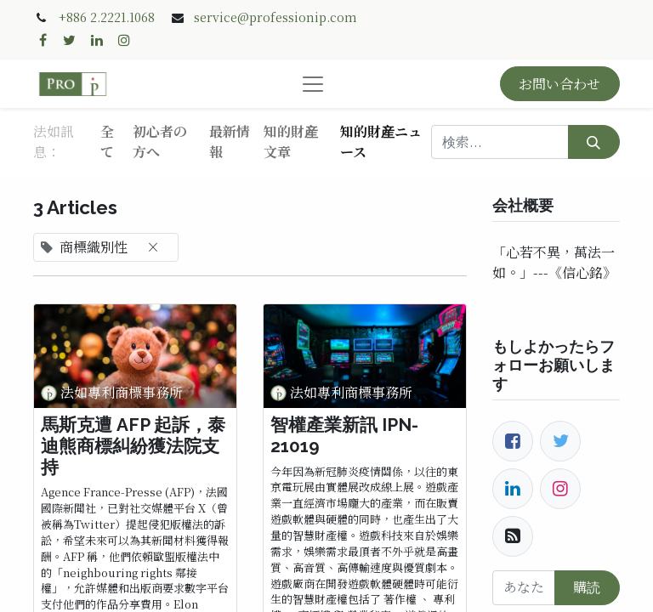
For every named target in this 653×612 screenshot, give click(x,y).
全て (107, 142)
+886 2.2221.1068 (107, 17)
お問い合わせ (559, 84)
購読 (586, 587)
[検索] (594, 142)
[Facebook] (512, 441)
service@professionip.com (275, 17)
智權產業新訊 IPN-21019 (344, 435)
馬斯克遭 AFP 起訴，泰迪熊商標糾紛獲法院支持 (133, 446)
